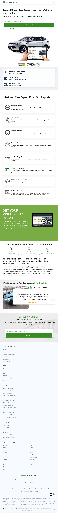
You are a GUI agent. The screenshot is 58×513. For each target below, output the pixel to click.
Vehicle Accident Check (9, 395)
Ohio (31, 462)
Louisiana (32, 452)
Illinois (4, 464)
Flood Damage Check (8, 405)
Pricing (4, 373)
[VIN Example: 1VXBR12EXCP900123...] (29, 331)
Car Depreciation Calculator (9, 417)
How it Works (6, 352)
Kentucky (32, 450)
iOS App (5, 356)
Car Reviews (6, 430)
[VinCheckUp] (10, 2)
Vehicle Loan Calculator (8, 412)
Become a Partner (40, 489)
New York (32, 459)
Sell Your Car (6, 427)
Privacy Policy (28, 489)
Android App (6, 359)
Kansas (31, 447)
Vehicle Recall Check (8, 391)
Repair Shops (6, 432)
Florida (4, 457)
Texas (31, 464)
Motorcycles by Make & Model (10, 437)
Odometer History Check (9, 400)
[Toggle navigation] (53, 2)
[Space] (28, 475)
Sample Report (6, 361)
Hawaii (4, 462)
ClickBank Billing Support (10, 378)
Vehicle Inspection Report (9, 407)
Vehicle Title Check (7, 393)
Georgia (5, 459)
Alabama (5, 445)
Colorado (5, 455)
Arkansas (5, 450)
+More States (33, 467)
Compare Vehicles (7, 410)
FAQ (4, 380)
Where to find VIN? (8, 29)
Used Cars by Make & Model (10, 435)
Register (5, 368)
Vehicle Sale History (8, 388)
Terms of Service (17, 489)
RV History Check (7, 403)
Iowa (4, 469)
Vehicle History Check (8, 398)
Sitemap (50, 489)
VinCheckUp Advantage (9, 354)
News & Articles (6, 425)
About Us (5, 349)
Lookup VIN (29, 25)
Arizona (4, 447)
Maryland (32, 455)
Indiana (31, 445)
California (5, 452)
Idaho (4, 467)
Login (4, 371)
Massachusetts (33, 457)
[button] (53, 299)
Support (5, 375)
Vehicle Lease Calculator (9, 415)
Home (7, 489)
